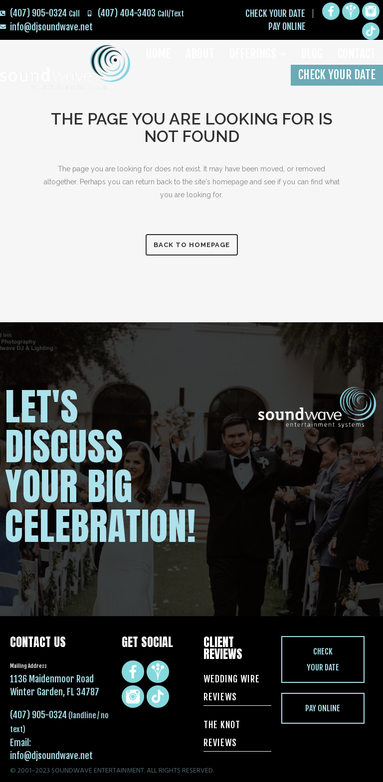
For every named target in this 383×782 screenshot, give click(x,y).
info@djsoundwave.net (51, 755)
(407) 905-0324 (38, 714)
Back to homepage (192, 245)
